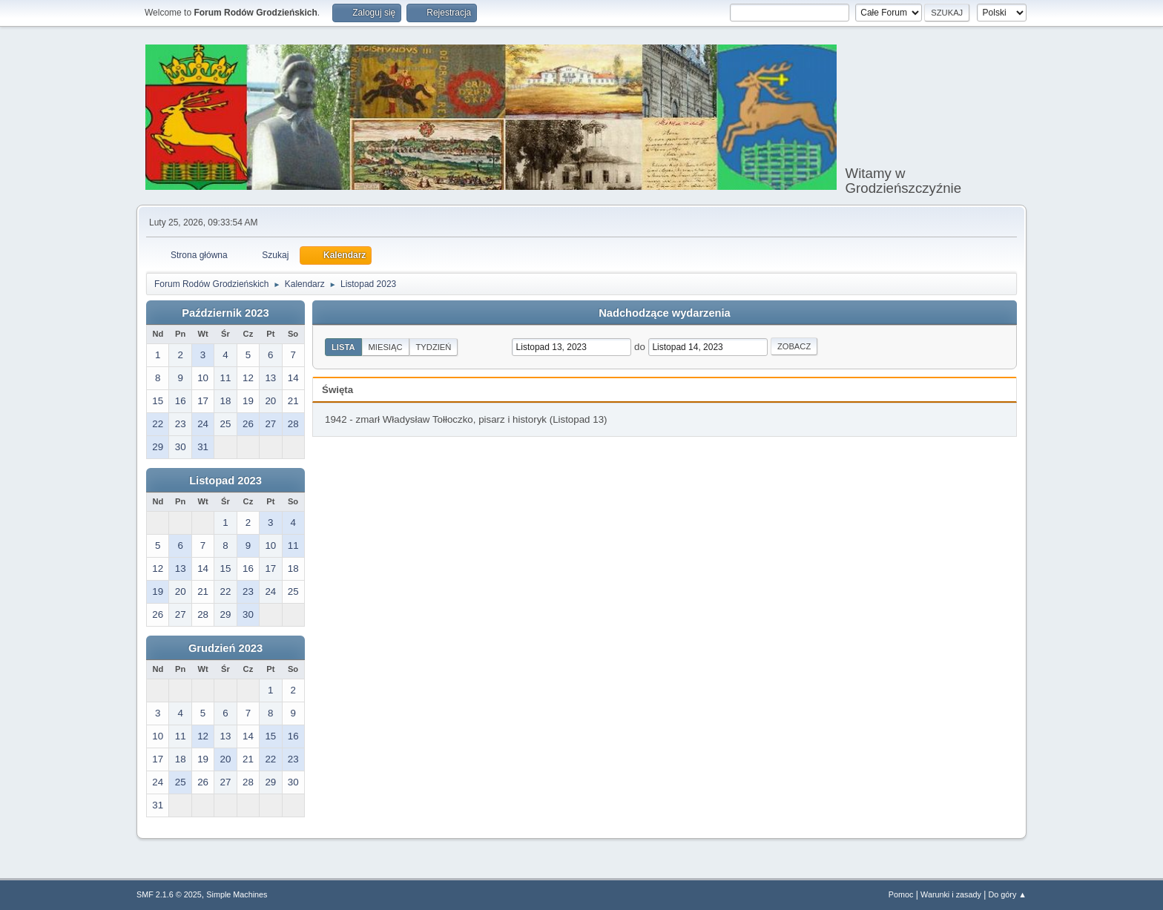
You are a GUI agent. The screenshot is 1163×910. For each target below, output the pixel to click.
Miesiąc (386, 347)
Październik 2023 (225, 313)
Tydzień (434, 347)
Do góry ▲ (1008, 894)
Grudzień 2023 (225, 648)
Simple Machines (236, 894)
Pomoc (901, 894)
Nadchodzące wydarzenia (665, 313)
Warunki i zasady (950, 894)
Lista (343, 347)
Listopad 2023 (225, 481)
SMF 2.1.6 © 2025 (169, 894)
